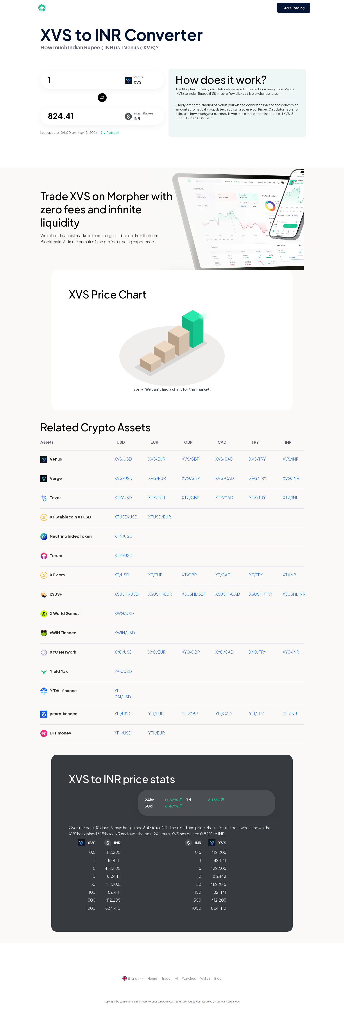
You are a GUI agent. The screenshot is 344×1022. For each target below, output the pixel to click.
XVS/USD (123, 458)
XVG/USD (124, 478)
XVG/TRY (257, 478)
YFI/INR (290, 713)
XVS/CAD (224, 458)
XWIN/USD (125, 632)
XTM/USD (124, 555)
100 (92, 892)
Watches (189, 978)
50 (92, 884)
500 (91, 899)
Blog (218, 978)
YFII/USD (123, 732)
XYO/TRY (257, 651)
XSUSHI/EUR (160, 594)
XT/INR (289, 574)
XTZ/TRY (257, 497)
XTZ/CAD (224, 497)
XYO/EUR (157, 651)
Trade (165, 978)
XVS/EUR (156, 458)
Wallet (205, 978)
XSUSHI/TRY (260, 594)
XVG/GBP (191, 478)
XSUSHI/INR (294, 594)
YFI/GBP (190, 713)
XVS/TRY (257, 458)
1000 (90, 908)
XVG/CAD (224, 478)
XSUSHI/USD (127, 594)
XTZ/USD (123, 497)
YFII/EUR (156, 732)
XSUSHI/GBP (194, 594)
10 (93, 876)
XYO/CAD (224, 651)
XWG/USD (124, 613)
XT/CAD (223, 574)
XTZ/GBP (190, 497)
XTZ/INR (291, 497)
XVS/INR (291, 458)
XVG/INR (291, 478)
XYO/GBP (191, 651)
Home (152, 978)
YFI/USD (122, 713)
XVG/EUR (157, 478)
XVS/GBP (190, 458)
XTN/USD (123, 536)
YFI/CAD (223, 713)
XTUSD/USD (126, 516)
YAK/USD (123, 671)
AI (176, 978)
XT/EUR (155, 574)
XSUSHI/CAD (227, 594)
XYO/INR (291, 651)
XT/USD (122, 574)
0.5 (92, 852)
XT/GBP (189, 574)
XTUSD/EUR (159, 516)
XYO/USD (123, 651)
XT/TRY (256, 574)
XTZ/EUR (156, 497)
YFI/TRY (256, 713)
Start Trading (294, 7)
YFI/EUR (156, 713)
